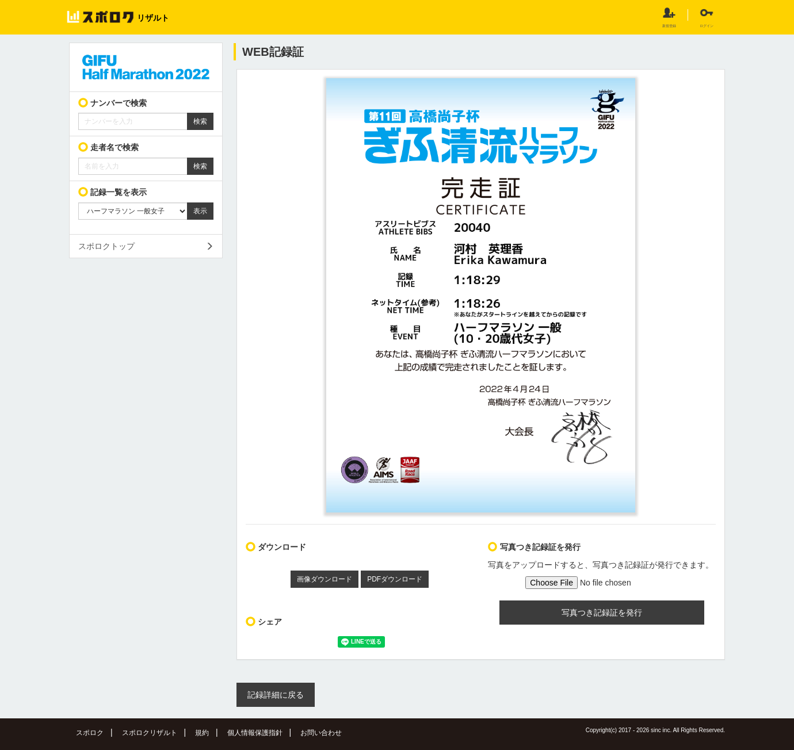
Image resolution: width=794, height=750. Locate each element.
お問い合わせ (321, 733)
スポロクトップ (106, 246)
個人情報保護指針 (255, 733)
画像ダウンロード (324, 579)
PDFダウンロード (394, 579)
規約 (202, 733)
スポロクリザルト (149, 733)
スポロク (90, 733)
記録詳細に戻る (275, 694)
